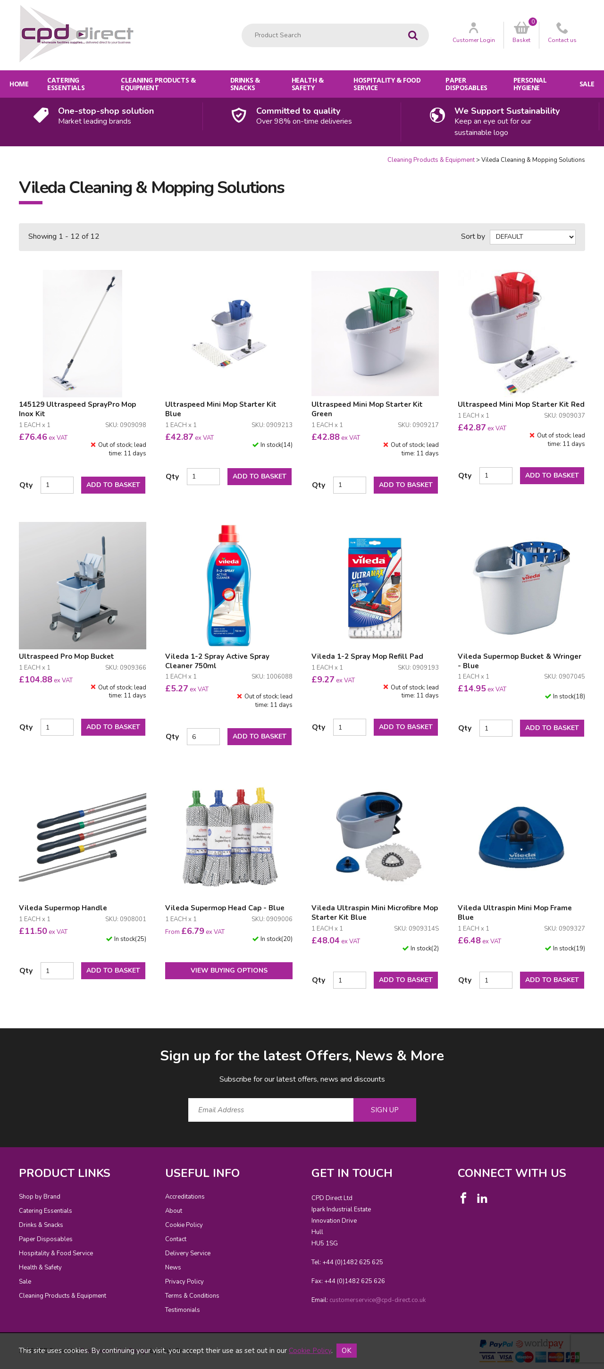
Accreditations (185, 1197)
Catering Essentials (65, 84)
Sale (587, 83)
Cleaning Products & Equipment (158, 84)
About (173, 1211)
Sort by (473, 236)
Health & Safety (308, 84)
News (173, 1267)
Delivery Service (187, 1253)
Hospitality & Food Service (386, 84)
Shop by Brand (39, 1197)
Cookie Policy (184, 1225)
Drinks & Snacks (245, 84)
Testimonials (182, 1310)
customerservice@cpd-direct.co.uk (377, 1300)
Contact (175, 1239)
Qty (26, 485)
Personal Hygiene (530, 84)
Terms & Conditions (192, 1296)
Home (18, 83)
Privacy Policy (184, 1281)
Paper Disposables (466, 84)
